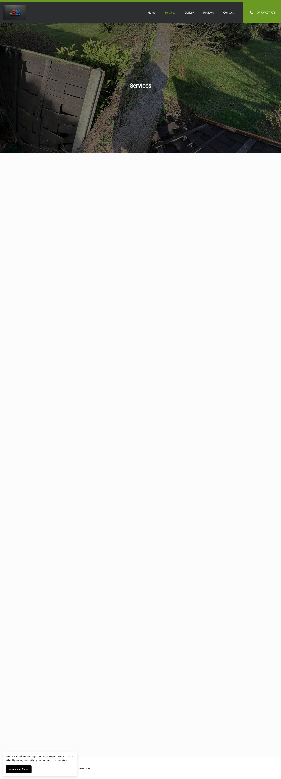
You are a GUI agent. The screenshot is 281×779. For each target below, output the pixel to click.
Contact (228, 12)
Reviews (208, 12)
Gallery (189, 12)
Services (170, 12)
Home (151, 12)
